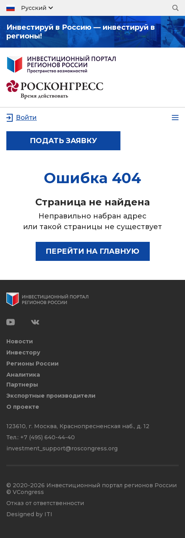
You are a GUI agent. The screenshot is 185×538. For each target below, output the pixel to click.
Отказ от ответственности (45, 503)
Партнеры (22, 384)
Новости (19, 341)
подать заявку (63, 140)
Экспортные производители (50, 395)
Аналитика (23, 374)
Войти (26, 117)
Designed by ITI (29, 514)
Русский (33, 7)
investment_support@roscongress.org (62, 448)
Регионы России (32, 363)
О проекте (22, 407)
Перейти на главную (92, 251)
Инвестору (23, 352)
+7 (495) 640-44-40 (47, 437)
